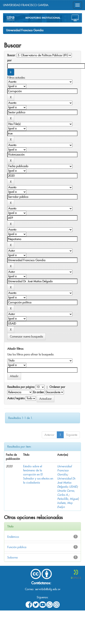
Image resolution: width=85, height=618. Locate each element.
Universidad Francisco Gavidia (24, 30)
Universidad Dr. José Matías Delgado (66, 482)
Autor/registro (16, 398)
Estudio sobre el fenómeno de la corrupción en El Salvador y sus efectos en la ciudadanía (38, 474)
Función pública (16, 547)
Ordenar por (57, 387)
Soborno (12, 557)
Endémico (13, 537)
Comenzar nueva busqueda (26, 336)
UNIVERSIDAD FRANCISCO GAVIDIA (25, 5)
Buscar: (11, 55)
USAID (73, 486)
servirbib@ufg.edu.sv (47, 589)
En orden (38, 392)
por (9, 60)
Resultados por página (20, 387)
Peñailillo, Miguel (67, 499)
